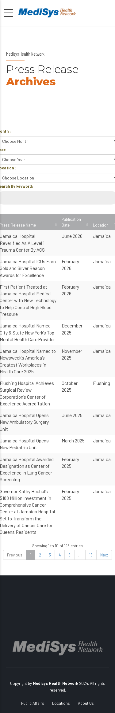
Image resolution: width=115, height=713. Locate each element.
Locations (61, 703)
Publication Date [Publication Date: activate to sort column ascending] (71, 222)
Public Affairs (32, 703)
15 (91, 554)
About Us (86, 703)
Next (104, 554)
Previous (14, 554)
